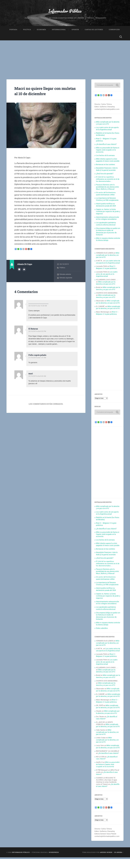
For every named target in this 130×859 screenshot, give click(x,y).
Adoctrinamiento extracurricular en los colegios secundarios (107, 220)
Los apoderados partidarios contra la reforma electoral (106, 225)
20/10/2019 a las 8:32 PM (37, 333)
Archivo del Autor (19, 271)
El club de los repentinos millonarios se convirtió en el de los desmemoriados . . (107, 181)
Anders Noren (106, 854)
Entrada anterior (65, 276)
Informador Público (65, 11)
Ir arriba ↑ (118, 854)
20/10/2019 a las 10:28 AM (38, 308)
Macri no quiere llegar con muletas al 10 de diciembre (41, 92)
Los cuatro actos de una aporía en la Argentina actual (107, 130)
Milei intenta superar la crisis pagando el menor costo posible (107, 162)
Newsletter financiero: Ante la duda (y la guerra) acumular (106, 171)
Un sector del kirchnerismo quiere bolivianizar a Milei (106, 195)
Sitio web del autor (24, 271)
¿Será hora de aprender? (104, 175)
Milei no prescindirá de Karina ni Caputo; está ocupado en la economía (107, 151)
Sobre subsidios (102, 630)
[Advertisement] (65, 58)
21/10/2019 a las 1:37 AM (37, 359)
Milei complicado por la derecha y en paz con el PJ (107, 125)
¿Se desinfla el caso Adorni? (106, 146)
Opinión (75, 31)
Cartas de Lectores (94, 31)
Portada (13, 31)
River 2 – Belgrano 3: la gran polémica (106, 269)
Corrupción (114, 31)
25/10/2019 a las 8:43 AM (37, 378)
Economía (41, 31)
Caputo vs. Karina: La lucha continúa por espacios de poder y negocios (108, 213)
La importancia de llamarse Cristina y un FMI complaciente (107, 201)
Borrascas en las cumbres (105, 166)
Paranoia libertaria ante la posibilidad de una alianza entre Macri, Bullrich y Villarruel (107, 189)
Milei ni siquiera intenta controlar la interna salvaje (108, 241)
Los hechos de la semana (105, 157)
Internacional (59, 31)
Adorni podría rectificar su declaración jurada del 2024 (106, 206)
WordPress (54, 854)
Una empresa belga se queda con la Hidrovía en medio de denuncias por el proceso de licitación (108, 233)
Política (27, 31)
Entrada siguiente (66, 280)
